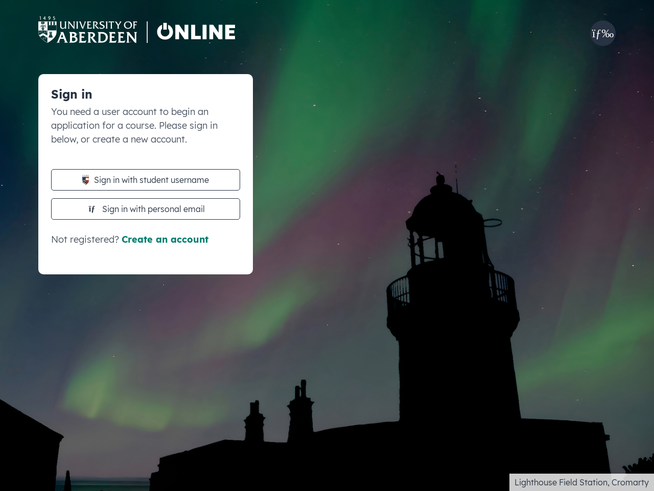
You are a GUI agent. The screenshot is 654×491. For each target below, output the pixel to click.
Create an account (165, 239)
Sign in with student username (145, 180)
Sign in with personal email (147, 209)
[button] (603, 33)
